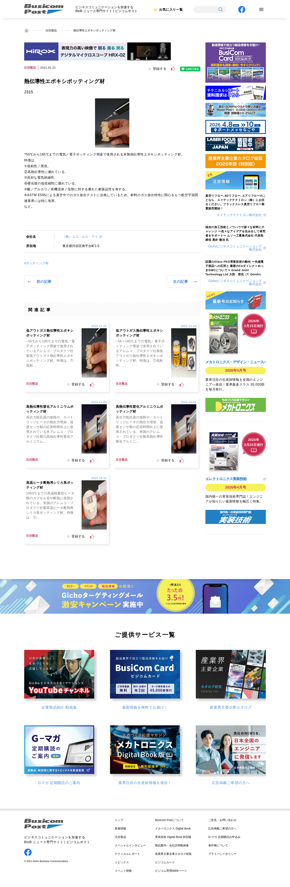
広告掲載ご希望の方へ (222, 828)
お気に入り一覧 (171, 9)
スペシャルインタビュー (130, 845)
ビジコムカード (165, 862)
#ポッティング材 (36, 263)
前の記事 (44, 282)
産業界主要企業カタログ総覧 (173, 853)
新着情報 (120, 828)
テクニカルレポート (127, 853)
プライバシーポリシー (222, 853)
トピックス (122, 862)
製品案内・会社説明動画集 (172, 845)
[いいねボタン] (173, 69)
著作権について (218, 845)
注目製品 (51, 30)
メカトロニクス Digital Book (173, 828)
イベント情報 (123, 870)
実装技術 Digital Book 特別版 (173, 837)
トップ (119, 820)
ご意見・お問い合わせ (222, 820)
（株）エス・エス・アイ (80, 236)
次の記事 (180, 282)
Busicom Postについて (169, 820)
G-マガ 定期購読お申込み (224, 837)
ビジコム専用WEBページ (171, 870)
